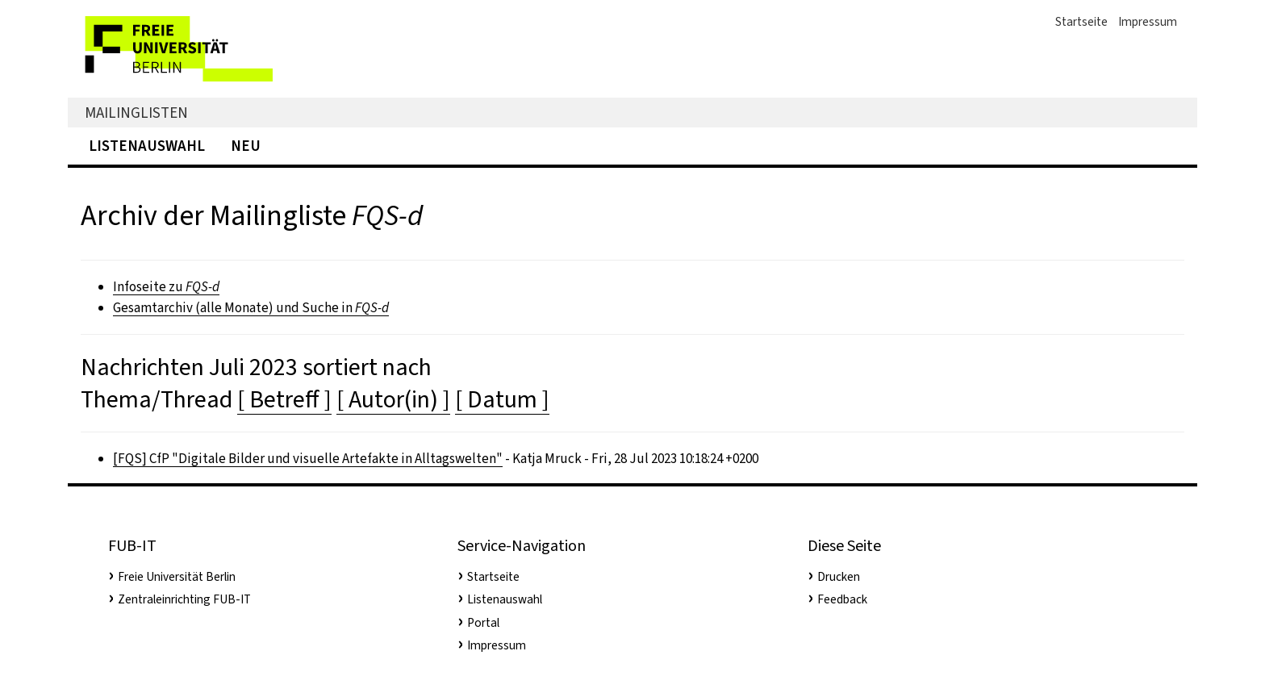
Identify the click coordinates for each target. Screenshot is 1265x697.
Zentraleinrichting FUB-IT (184, 599)
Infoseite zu (166, 287)
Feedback (842, 599)
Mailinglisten (136, 112)
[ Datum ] (502, 399)
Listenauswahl (147, 146)
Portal (483, 623)
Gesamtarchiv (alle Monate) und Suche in (251, 307)
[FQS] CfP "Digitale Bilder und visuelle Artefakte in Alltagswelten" (308, 458)
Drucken (838, 577)
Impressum (1147, 22)
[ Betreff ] (284, 399)
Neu (246, 146)
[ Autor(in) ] (393, 399)
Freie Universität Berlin (177, 577)
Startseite (1081, 22)
